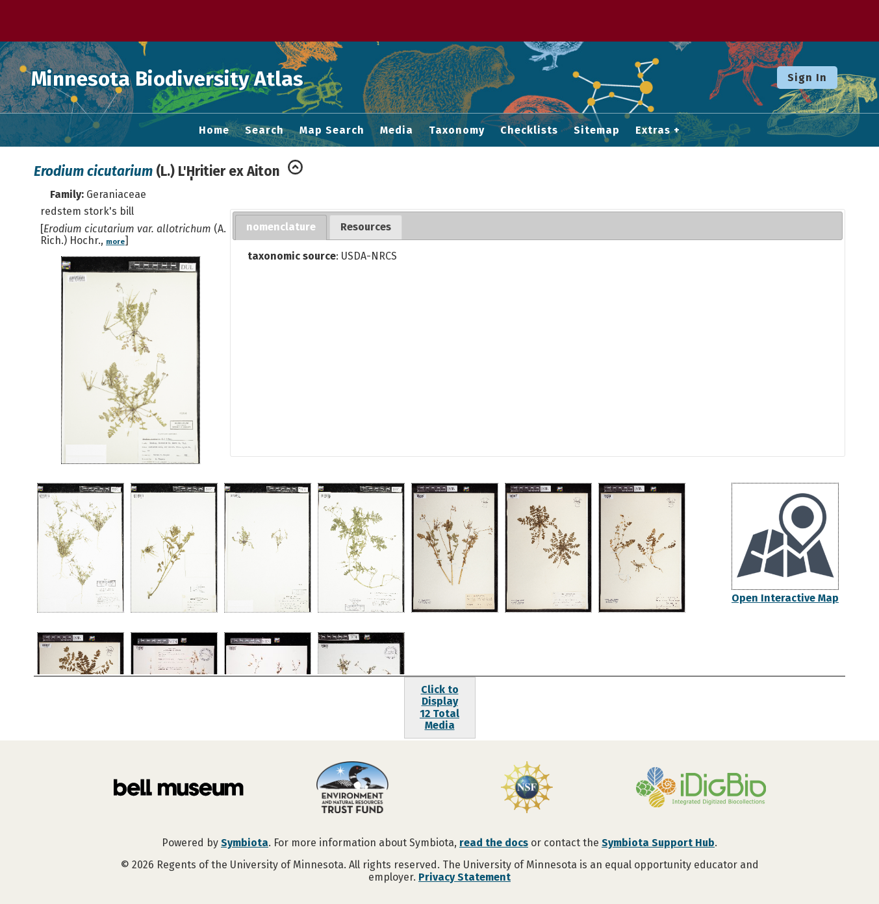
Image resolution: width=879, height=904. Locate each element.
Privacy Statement (464, 877)
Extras (652, 130)
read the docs (493, 843)
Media (396, 130)
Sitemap (597, 130)
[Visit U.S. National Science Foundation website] (526, 788)
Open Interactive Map (785, 598)
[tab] (281, 227)
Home (214, 130)
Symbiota (244, 843)
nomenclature (281, 227)
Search (264, 130)
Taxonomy (457, 130)
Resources (365, 227)
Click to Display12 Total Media (439, 707)
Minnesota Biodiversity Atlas (202, 77)
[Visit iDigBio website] (701, 788)
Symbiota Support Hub (658, 843)
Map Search (331, 130)
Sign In (807, 77)
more (115, 242)
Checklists (529, 130)
